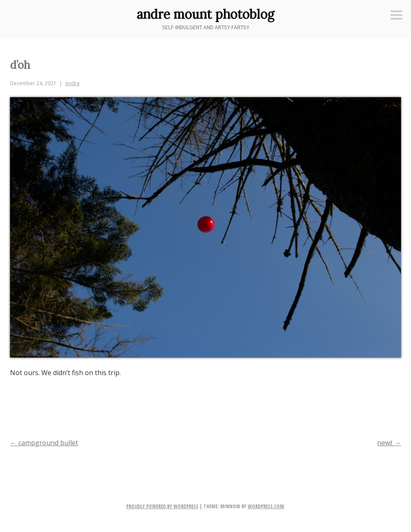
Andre (72, 83)
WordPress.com (266, 506)
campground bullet (44, 442)
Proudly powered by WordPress (162, 506)
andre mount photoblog (205, 14)
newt (389, 442)
